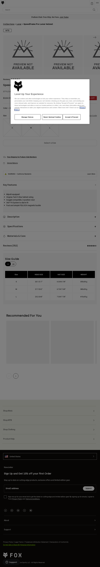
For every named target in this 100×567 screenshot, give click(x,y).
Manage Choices (28, 117)
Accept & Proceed (71, 117)
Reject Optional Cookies (52, 117)
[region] (50, 101)
